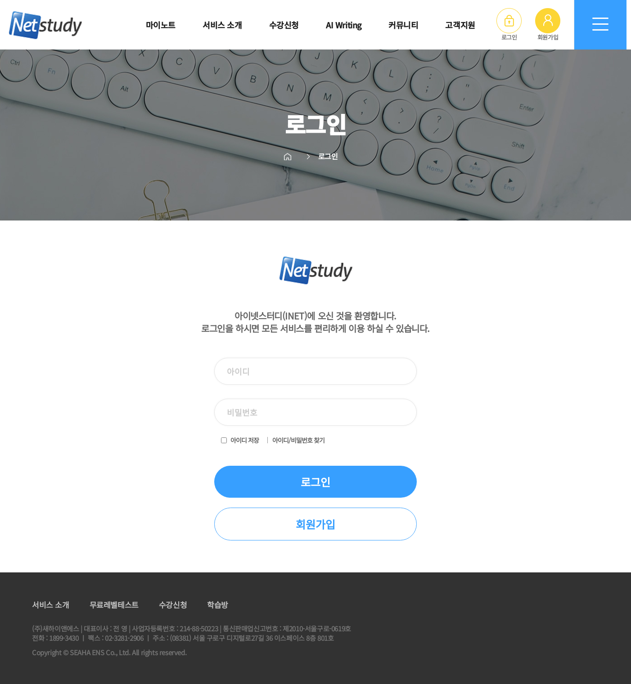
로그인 (509, 24)
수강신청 (173, 604)
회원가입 (547, 24)
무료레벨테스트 (114, 604)
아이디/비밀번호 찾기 (298, 440)
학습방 (217, 604)
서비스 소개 (50, 604)
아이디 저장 (244, 440)
